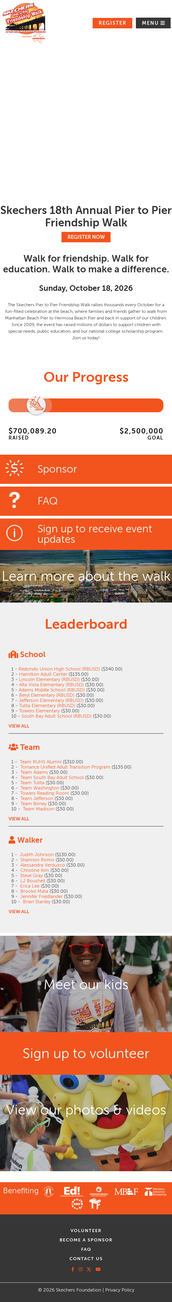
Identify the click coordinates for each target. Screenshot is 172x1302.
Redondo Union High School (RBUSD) (59, 669)
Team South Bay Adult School (52, 777)
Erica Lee (29, 886)
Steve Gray (31, 875)
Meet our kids (86, 984)
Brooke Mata (34, 891)
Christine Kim (34, 870)
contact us (86, 1258)
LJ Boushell (32, 880)
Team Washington (39, 788)
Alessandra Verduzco (42, 865)
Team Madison (38, 809)
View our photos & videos (86, 1109)
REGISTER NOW (86, 237)
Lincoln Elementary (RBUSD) (49, 679)
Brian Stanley (36, 901)
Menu (151, 23)
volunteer (86, 1230)
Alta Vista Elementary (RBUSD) (51, 684)
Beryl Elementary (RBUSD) (46, 695)
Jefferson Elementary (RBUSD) (51, 700)
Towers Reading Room (44, 793)
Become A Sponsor (86, 1240)
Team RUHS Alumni (40, 761)
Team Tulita (32, 782)
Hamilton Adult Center (43, 674)
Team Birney (33, 803)
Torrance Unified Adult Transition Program (65, 767)
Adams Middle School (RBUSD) (52, 690)
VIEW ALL (19, 726)
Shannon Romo (37, 859)
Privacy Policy (119, 1290)
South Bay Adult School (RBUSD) (57, 716)
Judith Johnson (37, 854)
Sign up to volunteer (86, 1053)
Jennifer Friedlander (41, 896)
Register (113, 23)
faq (86, 1249)
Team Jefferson (36, 798)
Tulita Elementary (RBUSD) (47, 705)
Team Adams (34, 772)
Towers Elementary (39, 711)
